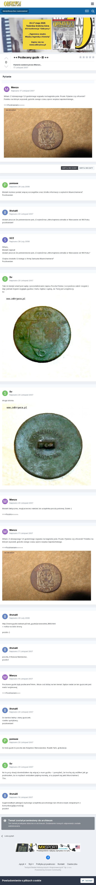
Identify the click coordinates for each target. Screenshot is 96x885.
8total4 (13, 210)
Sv (10, 277)
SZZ (11, 238)
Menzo (37, 65)
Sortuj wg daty (86, 168)
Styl (31, 864)
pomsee (13, 183)
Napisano (23, 91)
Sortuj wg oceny (69, 168)
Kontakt (61, 864)
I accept (87, 880)
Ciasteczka (72, 864)
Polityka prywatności (45, 864)
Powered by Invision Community (48, 870)
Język (22, 864)
